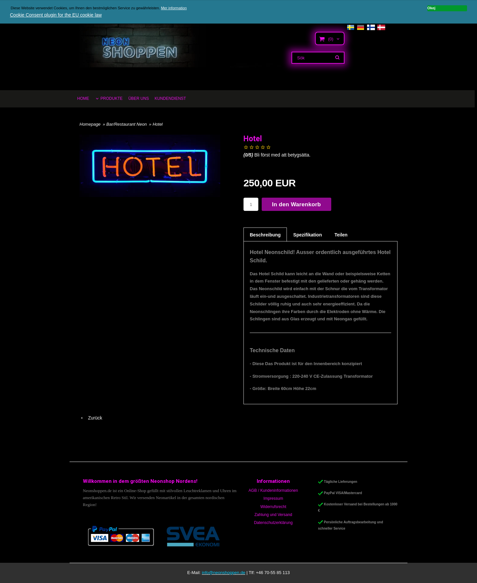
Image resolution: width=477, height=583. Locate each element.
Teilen (341, 234)
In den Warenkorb (296, 204)
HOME (83, 98)
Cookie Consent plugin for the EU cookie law (56, 15)
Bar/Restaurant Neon (127, 124)
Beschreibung (265, 234)
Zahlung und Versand (273, 514)
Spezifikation (307, 234)
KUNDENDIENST (170, 98)
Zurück (91, 418)
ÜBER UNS (138, 98)
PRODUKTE (111, 98)
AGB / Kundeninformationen (273, 490)
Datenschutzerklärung (273, 522)
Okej (431, 8)
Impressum (273, 498)
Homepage (90, 124)
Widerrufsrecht (273, 506)
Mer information (174, 8)
